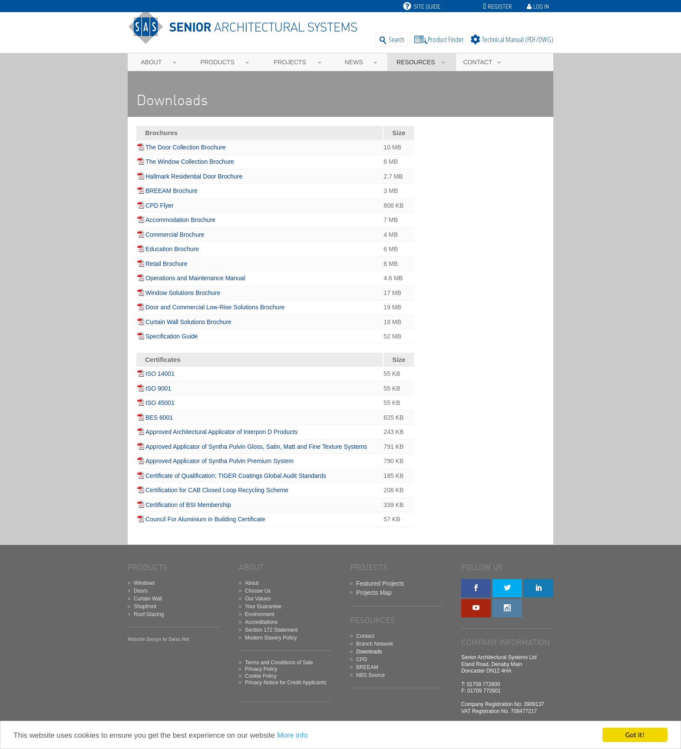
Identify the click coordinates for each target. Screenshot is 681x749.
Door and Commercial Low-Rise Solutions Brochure (215, 307)
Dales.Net (179, 639)
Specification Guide (171, 336)
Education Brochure (172, 248)
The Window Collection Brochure (189, 161)
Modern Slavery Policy (271, 638)
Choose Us (258, 591)
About (151, 62)
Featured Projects (380, 583)
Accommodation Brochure (180, 219)
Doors (141, 591)
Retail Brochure (166, 263)
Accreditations (261, 622)
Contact (478, 62)
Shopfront (145, 606)
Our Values (258, 599)
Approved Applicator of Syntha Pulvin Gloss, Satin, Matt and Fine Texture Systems (256, 446)
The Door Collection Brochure (185, 147)
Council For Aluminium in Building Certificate (205, 519)
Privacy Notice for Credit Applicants (285, 682)
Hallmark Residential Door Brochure (193, 176)
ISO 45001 (160, 402)
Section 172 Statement (271, 630)
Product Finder (446, 39)
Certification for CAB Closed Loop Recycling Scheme (216, 490)
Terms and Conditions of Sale (279, 663)
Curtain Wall (148, 599)
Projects (290, 62)
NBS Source (370, 675)
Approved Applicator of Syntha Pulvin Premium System (219, 460)
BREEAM (367, 667)
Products (217, 62)
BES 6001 (159, 417)
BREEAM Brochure (171, 190)
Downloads (369, 652)
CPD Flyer (159, 205)
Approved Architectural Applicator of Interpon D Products (221, 431)
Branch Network (374, 644)
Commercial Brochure (174, 234)
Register (500, 6)
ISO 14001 (160, 373)
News (354, 62)
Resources (416, 62)
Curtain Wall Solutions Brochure (188, 321)
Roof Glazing (149, 614)
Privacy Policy (261, 669)
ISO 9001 (158, 388)
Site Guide (421, 6)
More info (292, 736)
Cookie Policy (261, 676)
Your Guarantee (263, 606)
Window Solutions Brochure (182, 292)
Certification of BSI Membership (188, 504)
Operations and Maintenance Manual (195, 278)
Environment (259, 614)
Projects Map (374, 592)
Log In (541, 6)
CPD (361, 659)
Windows (144, 583)
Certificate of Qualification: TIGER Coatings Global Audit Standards (235, 475)
